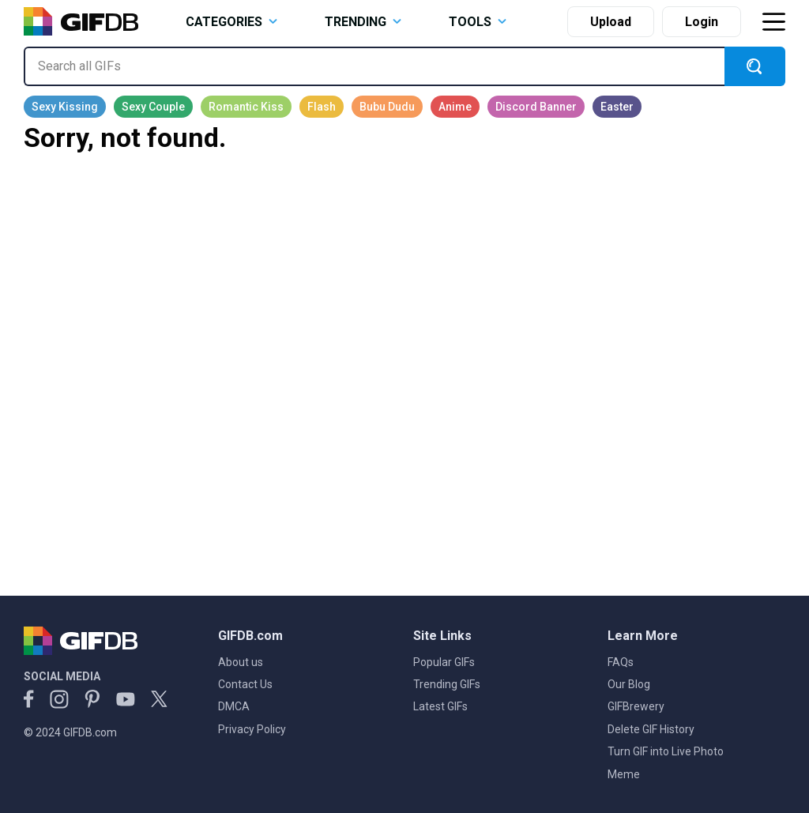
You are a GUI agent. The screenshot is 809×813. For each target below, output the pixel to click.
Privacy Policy (252, 729)
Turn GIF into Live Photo (666, 751)
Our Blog (629, 684)
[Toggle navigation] (773, 21)
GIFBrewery (636, 706)
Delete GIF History (651, 729)
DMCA (234, 706)
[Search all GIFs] (374, 66)
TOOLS (477, 21)
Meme (624, 774)
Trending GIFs (446, 684)
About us (240, 662)
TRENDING (363, 21)
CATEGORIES (231, 21)
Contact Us (245, 684)
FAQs (621, 662)
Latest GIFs (440, 706)
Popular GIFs (444, 662)
